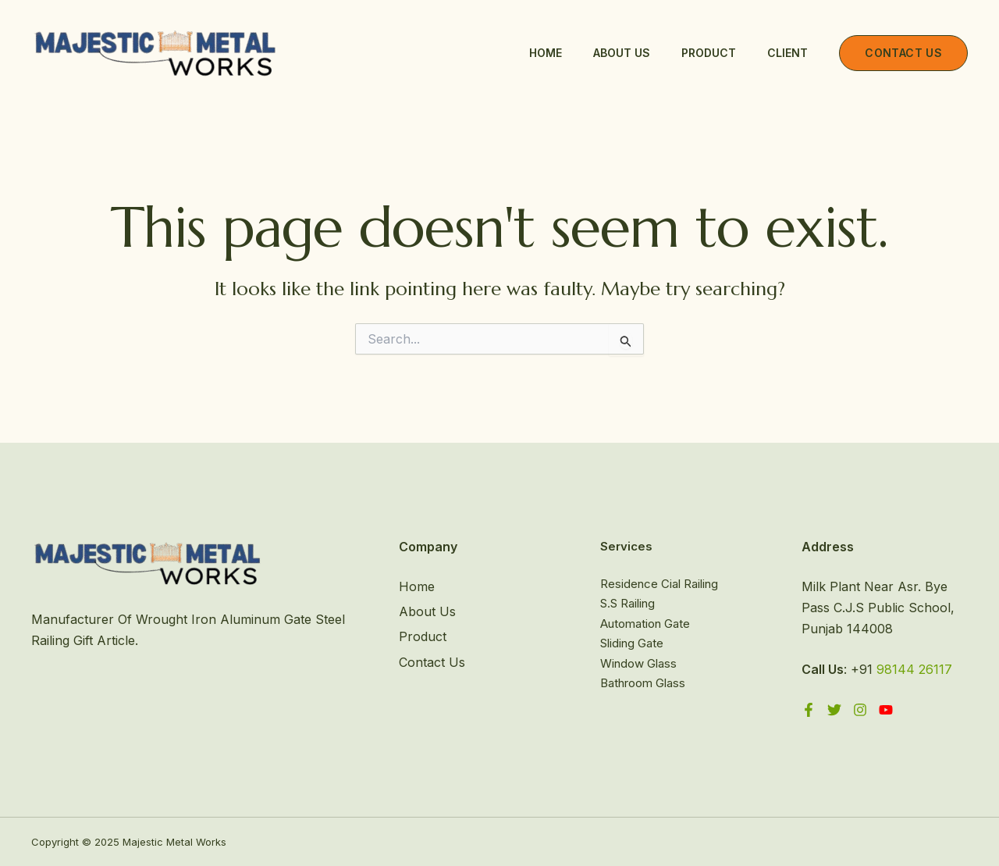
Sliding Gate (631, 643)
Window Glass (638, 663)
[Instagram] (860, 710)
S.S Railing (627, 603)
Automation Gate (645, 623)
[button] (903, 53)
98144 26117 (914, 669)
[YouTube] (886, 710)
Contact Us (432, 662)
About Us (621, 52)
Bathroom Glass (642, 682)
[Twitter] (834, 710)
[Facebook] (809, 710)
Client (787, 52)
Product (708, 52)
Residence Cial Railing (659, 583)
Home (545, 52)
